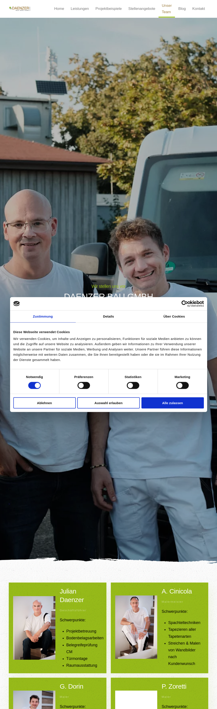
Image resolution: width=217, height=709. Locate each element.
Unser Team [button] (167, 9)
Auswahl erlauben (108, 403)
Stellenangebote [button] (141, 9)
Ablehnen (44, 403)
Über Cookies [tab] (174, 316)
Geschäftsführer (73, 610)
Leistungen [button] (80, 9)
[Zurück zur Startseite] (21, 9)
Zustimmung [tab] (43, 316)
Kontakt (198, 9)
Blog (182, 9)
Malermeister (172, 601)
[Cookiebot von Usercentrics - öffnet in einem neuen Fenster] (185, 303)
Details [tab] (108, 316)
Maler (64, 696)
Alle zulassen (172, 403)
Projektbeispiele (108, 9)
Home (59, 9)
